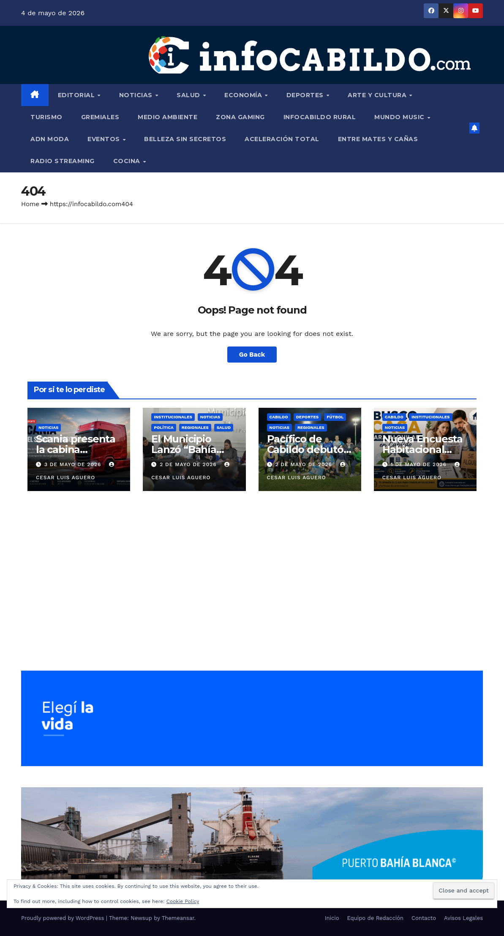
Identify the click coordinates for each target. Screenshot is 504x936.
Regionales (195, 427)
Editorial (77, 95)
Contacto (423, 918)
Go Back (252, 354)
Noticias (137, 95)
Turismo (46, 117)
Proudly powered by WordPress (63, 918)
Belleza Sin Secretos (185, 139)
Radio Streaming (62, 161)
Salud (189, 95)
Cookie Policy (182, 901)
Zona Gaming (240, 117)
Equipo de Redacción (375, 918)
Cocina (127, 161)
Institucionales (173, 417)
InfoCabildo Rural (319, 117)
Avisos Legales (463, 918)
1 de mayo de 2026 (420, 464)
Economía (244, 95)
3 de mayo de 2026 (73, 464)
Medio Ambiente (167, 117)
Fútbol (335, 417)
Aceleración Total (282, 139)
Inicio (332, 918)
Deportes (306, 95)
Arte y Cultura (378, 95)
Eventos (104, 139)
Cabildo (279, 417)
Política (164, 427)
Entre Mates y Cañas (378, 139)
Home (30, 204)
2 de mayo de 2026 (189, 464)
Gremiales (100, 117)
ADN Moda (49, 139)
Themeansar (178, 918)
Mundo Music (400, 117)
